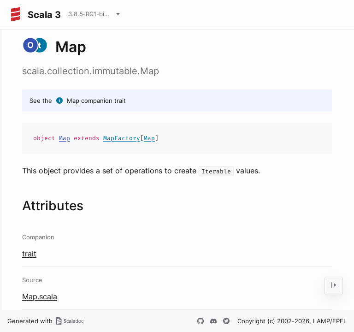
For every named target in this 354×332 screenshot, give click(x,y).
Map (73, 100)
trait (29, 253)
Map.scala (39, 296)
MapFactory (121, 138)
